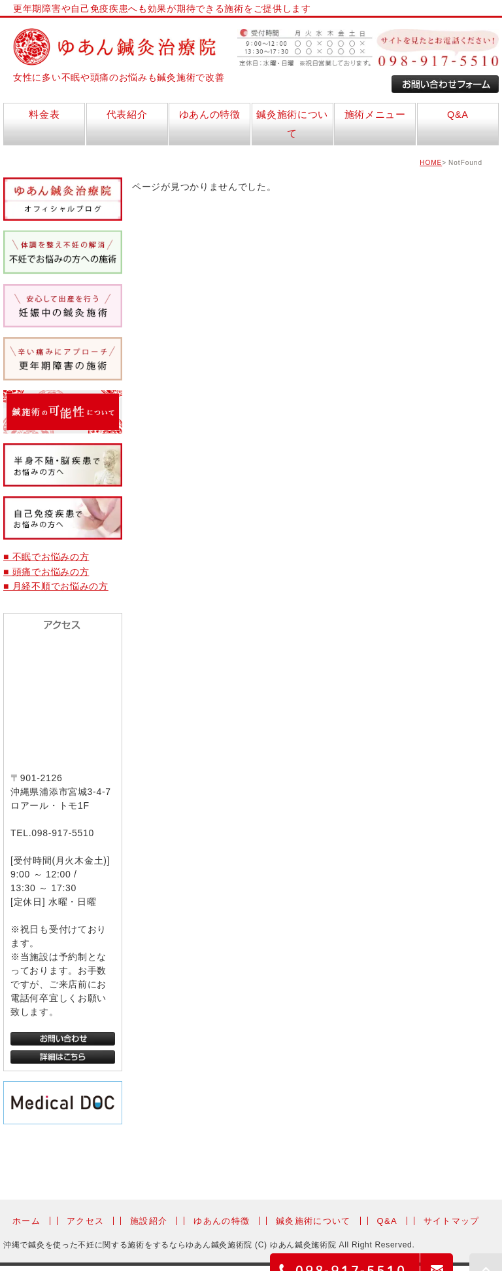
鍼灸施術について (313, 1221)
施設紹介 (148, 1221)
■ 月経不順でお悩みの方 (56, 586)
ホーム (26, 1221)
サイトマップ (452, 1221)
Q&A (387, 1221)
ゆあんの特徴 (221, 1221)
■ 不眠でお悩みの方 (46, 556)
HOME (431, 162)
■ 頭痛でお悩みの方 (46, 571)
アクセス (85, 1221)
